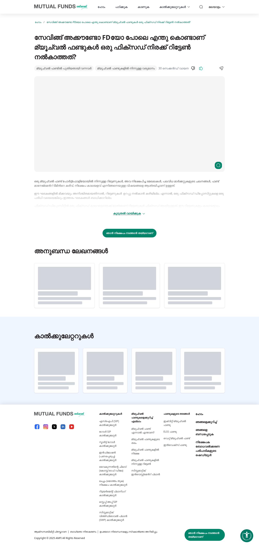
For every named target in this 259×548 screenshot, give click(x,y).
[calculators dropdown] (188, 6)
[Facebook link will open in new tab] (37, 427)
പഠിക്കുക (121, 7)
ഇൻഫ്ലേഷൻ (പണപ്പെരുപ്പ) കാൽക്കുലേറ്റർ (107, 456)
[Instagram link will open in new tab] (46, 427)
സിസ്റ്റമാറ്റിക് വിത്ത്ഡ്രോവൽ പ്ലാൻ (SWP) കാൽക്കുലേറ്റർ (113, 516)
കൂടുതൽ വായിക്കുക (129, 213)
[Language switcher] (223, 6)
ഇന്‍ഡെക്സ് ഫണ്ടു (175, 445)
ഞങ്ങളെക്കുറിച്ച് (206, 422)
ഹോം (101, 7)
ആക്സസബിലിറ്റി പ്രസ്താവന (51, 531)
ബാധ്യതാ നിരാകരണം (86, 531)
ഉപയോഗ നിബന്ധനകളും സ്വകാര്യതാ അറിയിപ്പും (134, 531)
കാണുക (143, 7)
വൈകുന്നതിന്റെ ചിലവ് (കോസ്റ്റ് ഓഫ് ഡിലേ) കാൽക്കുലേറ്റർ (112, 470)
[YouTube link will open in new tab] (71, 427)
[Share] (221, 68)
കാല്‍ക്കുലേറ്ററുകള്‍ (172, 7)
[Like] (201, 68)
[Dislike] (193, 68)
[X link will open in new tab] (54, 427)
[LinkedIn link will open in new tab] (63, 427)
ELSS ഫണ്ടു (170, 431)
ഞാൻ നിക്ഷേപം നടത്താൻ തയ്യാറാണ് (129, 233)
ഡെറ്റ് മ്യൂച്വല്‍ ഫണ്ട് (176, 438)
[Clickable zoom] (218, 165)
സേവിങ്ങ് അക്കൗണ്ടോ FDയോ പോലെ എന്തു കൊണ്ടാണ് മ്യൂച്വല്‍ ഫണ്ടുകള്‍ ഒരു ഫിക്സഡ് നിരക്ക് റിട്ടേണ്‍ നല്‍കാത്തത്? (118, 22)
